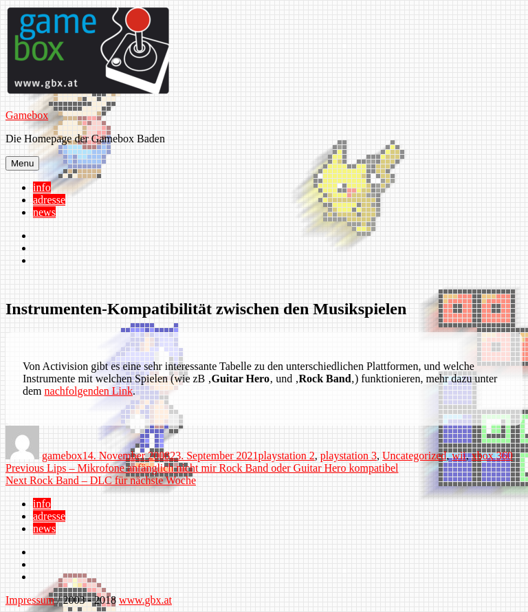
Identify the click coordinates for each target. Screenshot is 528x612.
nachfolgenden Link (89, 391)
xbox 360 (492, 455)
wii (458, 455)
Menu (22, 163)
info (42, 187)
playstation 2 (286, 455)
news (44, 212)
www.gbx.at (145, 600)
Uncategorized (414, 455)
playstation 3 (348, 455)
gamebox (62, 455)
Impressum (30, 600)
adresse (49, 200)
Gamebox (27, 115)
